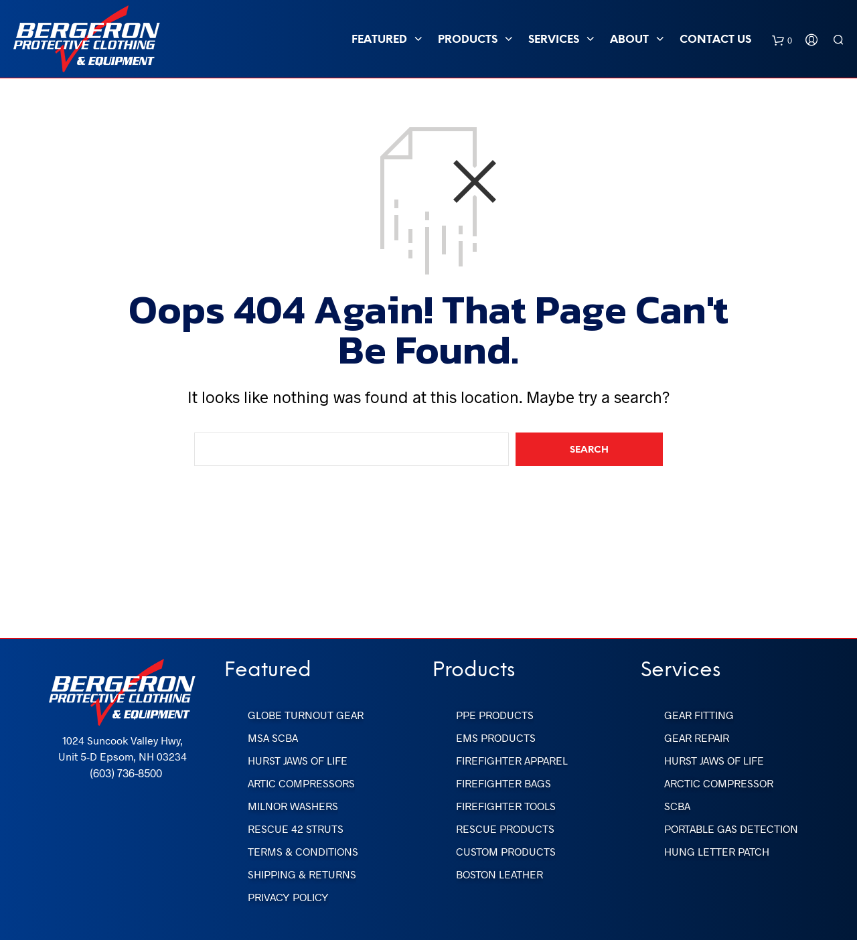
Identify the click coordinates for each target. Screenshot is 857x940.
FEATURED (379, 40)
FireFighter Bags (503, 783)
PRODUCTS (467, 40)
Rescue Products (505, 828)
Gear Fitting (699, 714)
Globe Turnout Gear (306, 714)
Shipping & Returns (302, 874)
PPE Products (495, 714)
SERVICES (553, 40)
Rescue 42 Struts (295, 828)
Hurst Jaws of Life (297, 760)
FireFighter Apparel (512, 760)
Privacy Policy (288, 896)
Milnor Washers (293, 805)
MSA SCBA (273, 737)
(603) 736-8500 (126, 772)
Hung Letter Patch (716, 851)
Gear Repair (696, 737)
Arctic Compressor (718, 783)
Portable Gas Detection (731, 828)
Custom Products (506, 851)
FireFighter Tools (506, 805)
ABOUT (629, 40)
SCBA (677, 805)
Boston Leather (499, 874)
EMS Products (496, 737)
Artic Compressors (301, 783)
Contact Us (715, 40)
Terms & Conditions (303, 851)
